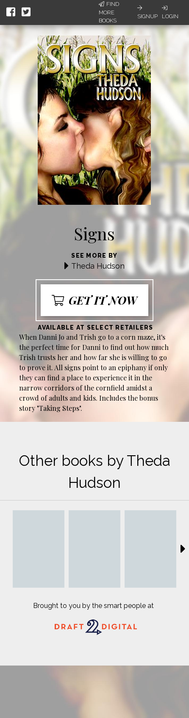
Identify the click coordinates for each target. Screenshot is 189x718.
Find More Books (109, 12)
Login (170, 12)
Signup (147, 12)
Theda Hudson (98, 265)
